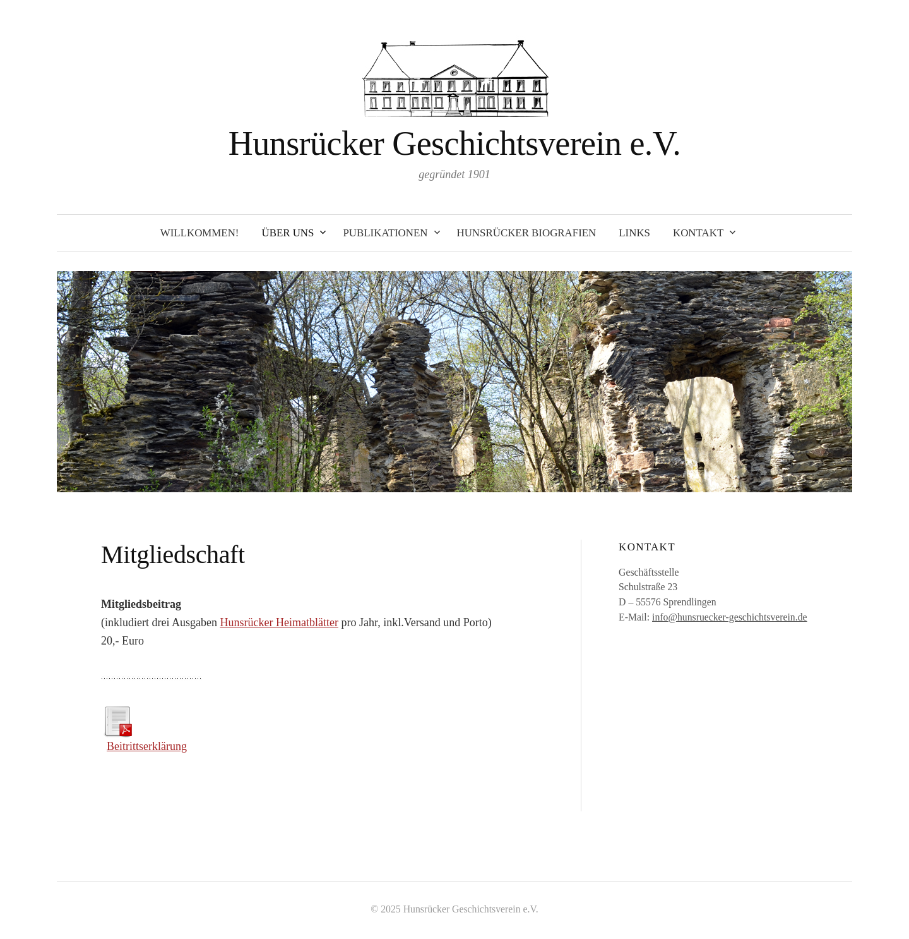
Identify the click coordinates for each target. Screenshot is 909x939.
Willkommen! (199, 233)
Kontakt (698, 233)
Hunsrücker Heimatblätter (279, 622)
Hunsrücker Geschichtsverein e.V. (455, 143)
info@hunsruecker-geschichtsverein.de (729, 617)
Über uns (287, 233)
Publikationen (385, 233)
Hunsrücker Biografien (527, 233)
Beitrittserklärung (147, 746)
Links (634, 233)
